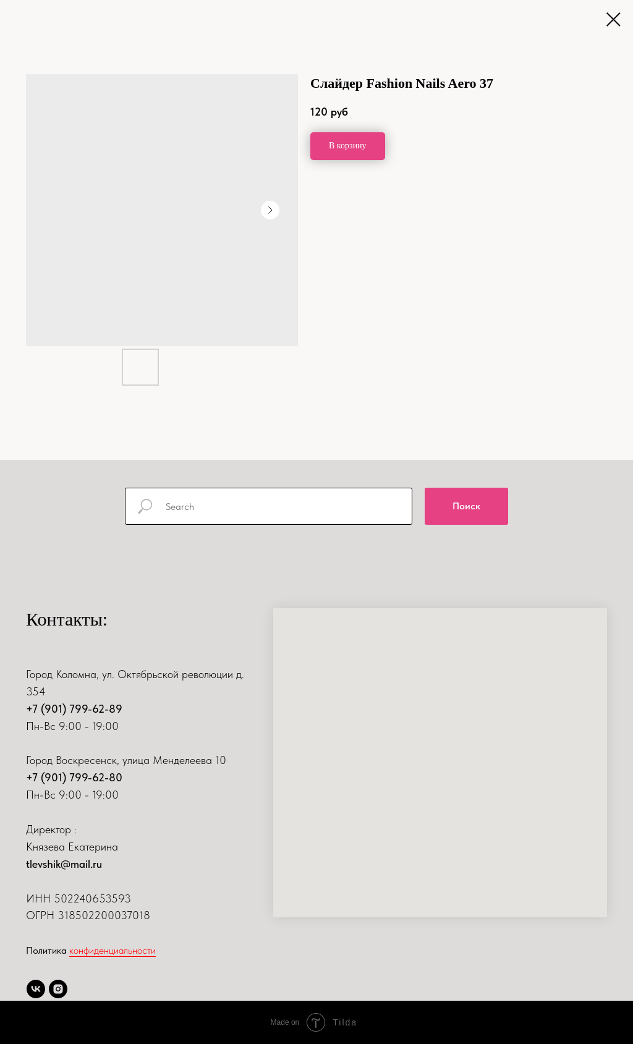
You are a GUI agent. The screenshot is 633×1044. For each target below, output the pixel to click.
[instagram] (58, 989)
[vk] (36, 989)
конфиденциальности (112, 950)
